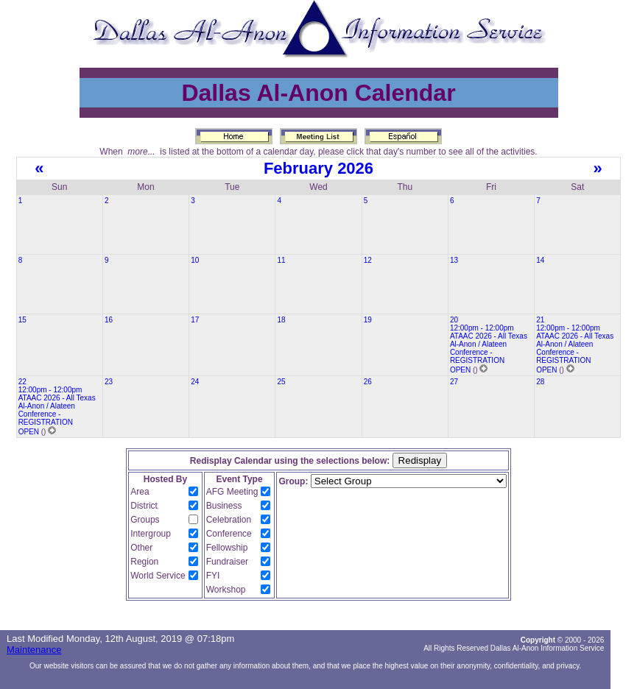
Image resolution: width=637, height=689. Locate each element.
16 (109, 320)
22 (22, 382)
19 (368, 320)
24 (195, 382)
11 (281, 260)
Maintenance (34, 649)
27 (454, 382)
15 (22, 320)
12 (368, 260)
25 (281, 382)
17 (195, 320)
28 (540, 382)
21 (540, 320)
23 (109, 382)
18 (281, 320)
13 (454, 260)
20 (454, 320)
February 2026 (318, 168)
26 (368, 382)
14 (540, 260)
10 (195, 260)
